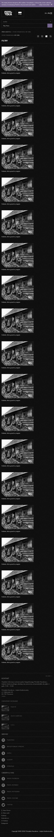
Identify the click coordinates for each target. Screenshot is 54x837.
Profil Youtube (10, 798)
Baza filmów (6, 810)
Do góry (49, 676)
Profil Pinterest (10, 785)
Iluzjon (7, 759)
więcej (3, 696)
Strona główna (6, 32)
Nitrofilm (8, 766)
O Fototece (4, 821)
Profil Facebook (10, 778)
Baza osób (5, 813)
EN (46, 13)
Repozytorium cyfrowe (13, 746)
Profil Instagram (10, 791)
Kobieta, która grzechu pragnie (11, 73)
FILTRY (5, 40)
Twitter (7, 805)
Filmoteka (8, 740)
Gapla (6, 753)
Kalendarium (5, 818)
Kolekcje (3, 815)
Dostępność (4, 823)
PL (49, 13)
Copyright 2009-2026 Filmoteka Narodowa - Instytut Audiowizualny (32, 831)
